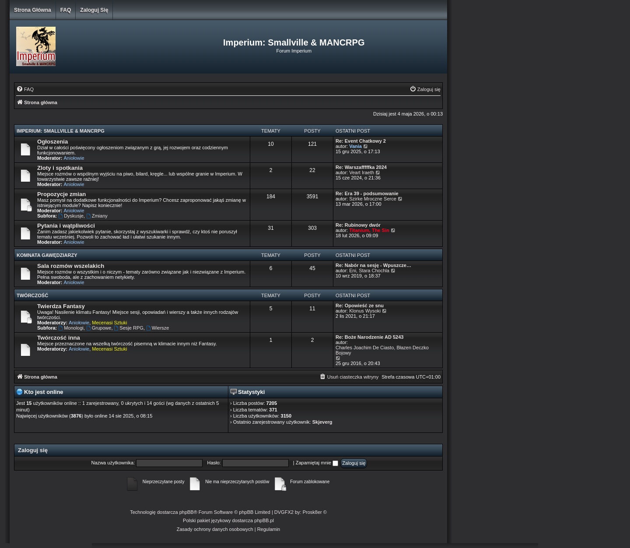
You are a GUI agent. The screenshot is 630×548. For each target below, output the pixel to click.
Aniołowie (74, 158)
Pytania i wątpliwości (66, 225)
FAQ (65, 10)
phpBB (186, 512)
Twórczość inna (58, 337)
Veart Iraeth (361, 172)
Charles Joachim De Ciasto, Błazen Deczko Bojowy (382, 350)
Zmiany (97, 215)
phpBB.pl (264, 520)
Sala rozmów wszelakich (70, 266)
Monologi (70, 327)
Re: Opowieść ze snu (360, 305)
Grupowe (98, 327)
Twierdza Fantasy (61, 306)
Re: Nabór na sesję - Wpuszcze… (373, 265)
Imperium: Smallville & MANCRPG (61, 130)
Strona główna (32, 10)
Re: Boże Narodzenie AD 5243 (369, 337)
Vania (355, 146)
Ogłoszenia (52, 141)
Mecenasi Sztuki (109, 322)
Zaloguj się (94, 10)
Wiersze (157, 327)
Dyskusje (70, 215)
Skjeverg (322, 422)
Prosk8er (312, 512)
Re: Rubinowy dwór (358, 225)
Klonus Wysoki (365, 310)
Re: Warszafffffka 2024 (361, 167)
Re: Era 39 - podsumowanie (367, 193)
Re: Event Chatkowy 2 (361, 141)
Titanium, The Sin (369, 230)
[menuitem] (25, 89)
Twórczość (32, 295)
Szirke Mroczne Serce (372, 198)
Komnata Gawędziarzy (47, 255)
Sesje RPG (129, 327)
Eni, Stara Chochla (369, 270)
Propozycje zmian (61, 194)
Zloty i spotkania (60, 168)
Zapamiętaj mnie (317, 462)
